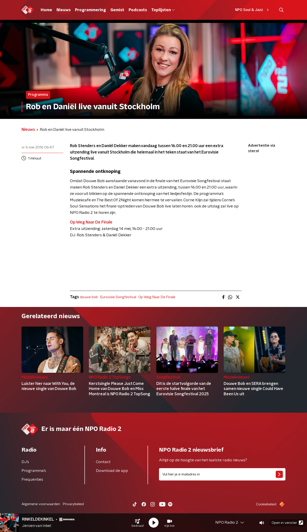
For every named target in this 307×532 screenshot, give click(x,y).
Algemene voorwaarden (41, 504)
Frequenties (32, 480)
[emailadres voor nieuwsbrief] (222, 474)
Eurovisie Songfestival (118, 297)
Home (46, 10)
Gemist (117, 10)
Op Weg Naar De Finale (156, 297)
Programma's (34, 471)
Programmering (90, 10)
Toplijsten (163, 10)
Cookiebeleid (266, 504)
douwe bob (89, 297)
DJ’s (25, 462)
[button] (137, 523)
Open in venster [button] (287, 523)
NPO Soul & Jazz (252, 10)
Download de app (112, 471)
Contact (103, 462)
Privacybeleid (73, 504)
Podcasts (138, 10)
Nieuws (64, 10)
